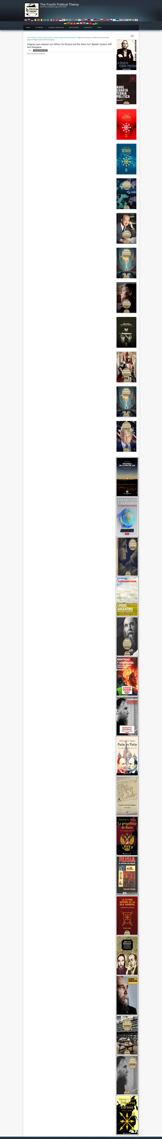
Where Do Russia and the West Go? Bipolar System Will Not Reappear (54, 37)
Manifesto (88, 27)
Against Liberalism (56, 27)
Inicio (28, 37)
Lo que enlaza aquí (41, 50)
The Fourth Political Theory (59, 4)
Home (28, 27)
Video (99, 27)
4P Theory (39, 27)
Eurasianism (74, 27)
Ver (30, 50)
